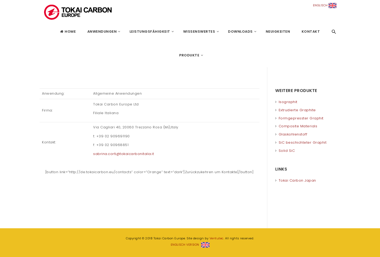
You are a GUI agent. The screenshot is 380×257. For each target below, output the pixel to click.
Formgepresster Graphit (301, 118)
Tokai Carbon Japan (297, 180)
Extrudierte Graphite (297, 110)
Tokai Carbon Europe (41, 31)
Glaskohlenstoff (293, 134)
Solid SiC (287, 150)
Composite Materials (298, 126)
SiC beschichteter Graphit (303, 142)
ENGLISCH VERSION (190, 245)
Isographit (288, 101)
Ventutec (217, 238)
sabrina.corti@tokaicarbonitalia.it (123, 153)
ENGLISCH (325, 5)
